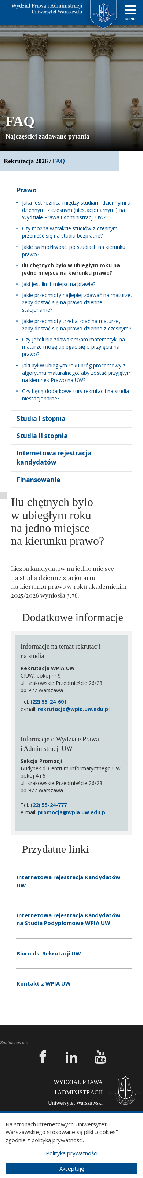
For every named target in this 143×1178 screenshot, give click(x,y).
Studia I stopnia (41, 418)
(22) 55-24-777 (48, 804)
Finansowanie (38, 480)
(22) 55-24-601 (48, 701)
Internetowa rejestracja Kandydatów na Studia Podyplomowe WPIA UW (68, 918)
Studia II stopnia (42, 436)
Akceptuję (71, 1168)
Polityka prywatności (72, 1153)
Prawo (26, 190)
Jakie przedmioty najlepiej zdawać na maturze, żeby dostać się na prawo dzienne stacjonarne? (77, 302)
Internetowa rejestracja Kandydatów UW (68, 880)
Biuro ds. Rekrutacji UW (48, 953)
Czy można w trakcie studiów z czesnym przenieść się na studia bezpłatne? (70, 232)
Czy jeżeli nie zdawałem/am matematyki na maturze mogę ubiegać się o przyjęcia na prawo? (73, 346)
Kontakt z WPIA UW (43, 983)
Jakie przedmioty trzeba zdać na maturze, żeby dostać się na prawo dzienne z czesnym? (76, 325)
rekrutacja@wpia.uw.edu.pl (74, 708)
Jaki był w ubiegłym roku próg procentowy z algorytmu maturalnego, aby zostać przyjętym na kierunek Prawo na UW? (77, 373)
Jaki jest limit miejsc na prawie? (58, 283)
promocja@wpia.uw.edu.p (71, 812)
